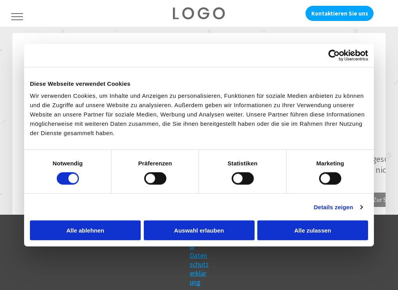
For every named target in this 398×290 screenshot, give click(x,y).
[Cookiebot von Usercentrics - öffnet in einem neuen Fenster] (334, 55)
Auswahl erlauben (199, 230)
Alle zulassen (312, 230)
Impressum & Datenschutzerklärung (199, 255)
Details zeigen (333, 206)
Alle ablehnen (85, 230)
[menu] (17, 17)
